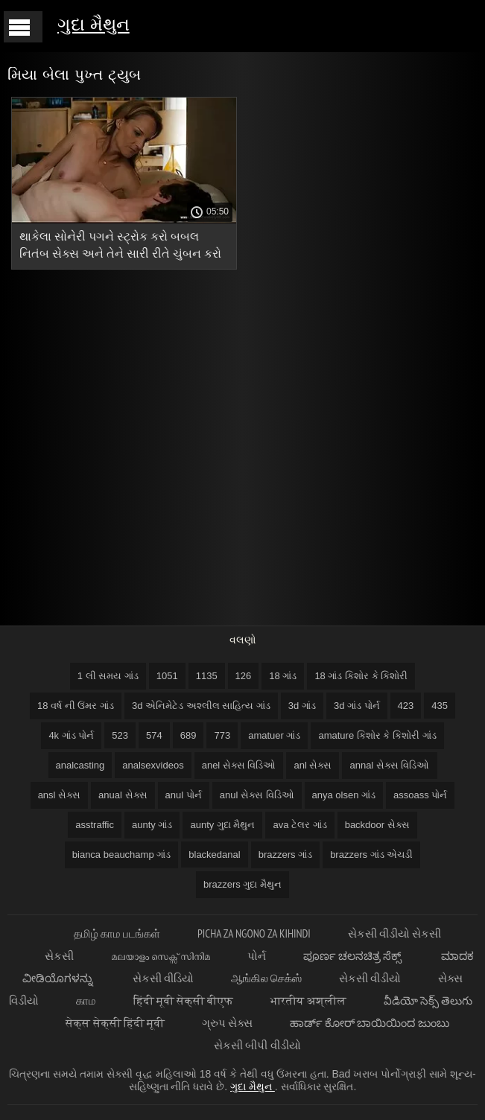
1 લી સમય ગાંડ (108, 675)
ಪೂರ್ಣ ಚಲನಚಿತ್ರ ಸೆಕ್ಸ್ (354, 956)
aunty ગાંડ (152, 824)
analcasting (80, 765)
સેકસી (59, 956)
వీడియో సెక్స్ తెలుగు (428, 1000)
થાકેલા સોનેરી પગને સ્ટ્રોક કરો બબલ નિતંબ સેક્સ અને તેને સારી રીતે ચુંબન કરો (120, 245)
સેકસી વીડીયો (370, 978)
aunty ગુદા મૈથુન (222, 824)
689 (188, 735)
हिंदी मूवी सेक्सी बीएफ (183, 1000)
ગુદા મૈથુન (93, 24)
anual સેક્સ (122, 795)
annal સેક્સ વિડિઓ (389, 765)
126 (243, 675)
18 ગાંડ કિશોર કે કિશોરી (361, 675)
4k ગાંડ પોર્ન (71, 735)
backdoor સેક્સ (377, 824)
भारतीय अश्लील (308, 1000)
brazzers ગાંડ (285, 854)
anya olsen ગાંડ (344, 795)
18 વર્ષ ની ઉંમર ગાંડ (75, 705)
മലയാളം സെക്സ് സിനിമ (160, 956)
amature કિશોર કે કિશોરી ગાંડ (377, 735)
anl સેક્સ (313, 765)
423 (406, 705)
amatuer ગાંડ (274, 735)
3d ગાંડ (302, 705)
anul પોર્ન (183, 795)
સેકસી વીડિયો (163, 978)
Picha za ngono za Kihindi (254, 933)
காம (86, 1000)
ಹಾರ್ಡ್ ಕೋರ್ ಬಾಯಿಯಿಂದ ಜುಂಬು (369, 1023)
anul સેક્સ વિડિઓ (257, 795)
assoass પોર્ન (420, 795)
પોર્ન (256, 956)
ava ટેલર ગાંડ (299, 824)
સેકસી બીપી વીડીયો (257, 1045)
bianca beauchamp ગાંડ (121, 854)
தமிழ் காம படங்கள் (117, 933)
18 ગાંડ (283, 675)
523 (120, 735)
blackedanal (214, 854)
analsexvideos (152, 765)
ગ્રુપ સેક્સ (227, 1023)
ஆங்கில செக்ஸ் (266, 978)
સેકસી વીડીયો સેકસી (394, 933)
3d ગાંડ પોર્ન (357, 705)
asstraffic (94, 824)
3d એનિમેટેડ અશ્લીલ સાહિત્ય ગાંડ (201, 705)
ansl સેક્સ (59, 795)
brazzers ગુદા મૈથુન (242, 884)
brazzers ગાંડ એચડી (371, 854)
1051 (167, 675)
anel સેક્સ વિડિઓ (239, 765)
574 (154, 735)
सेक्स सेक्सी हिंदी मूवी (115, 1023)
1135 (207, 675)
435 (439, 705)
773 (222, 735)
